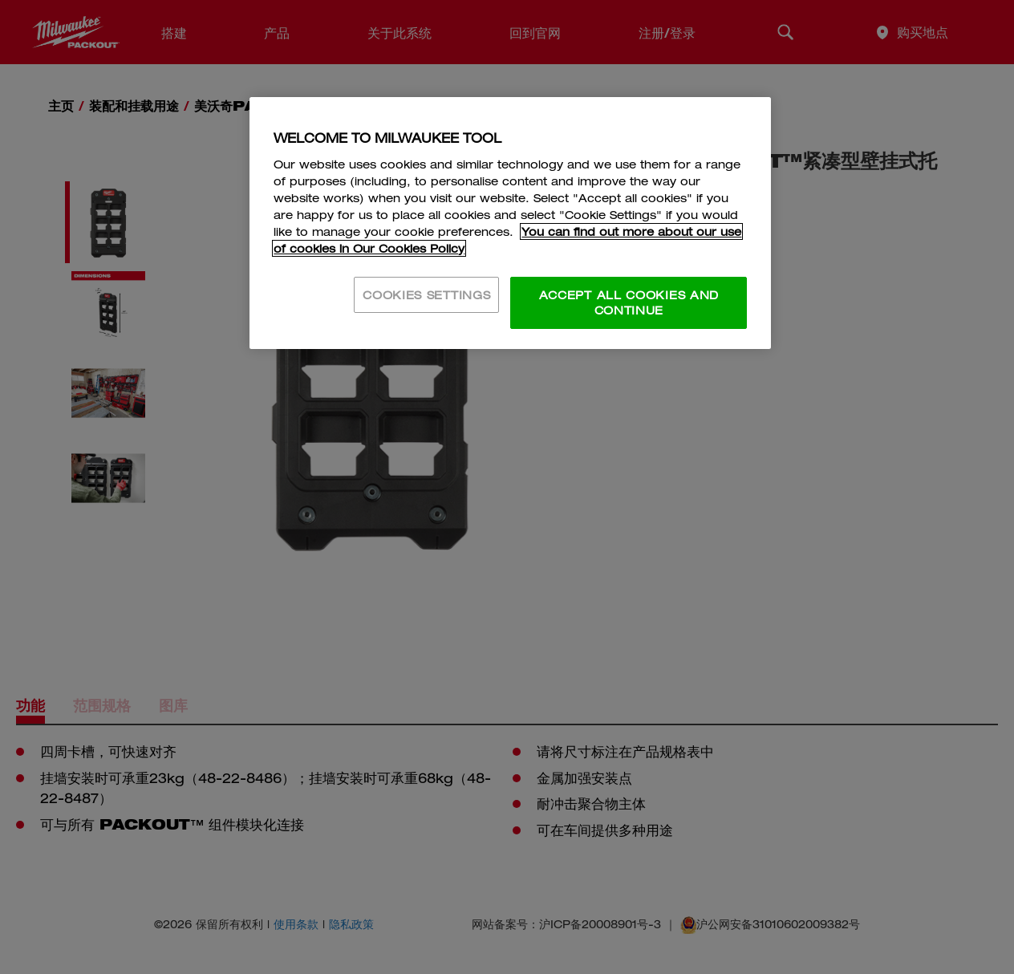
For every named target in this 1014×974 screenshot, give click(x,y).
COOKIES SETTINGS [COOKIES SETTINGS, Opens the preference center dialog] (426, 295)
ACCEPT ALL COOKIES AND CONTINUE (629, 303)
